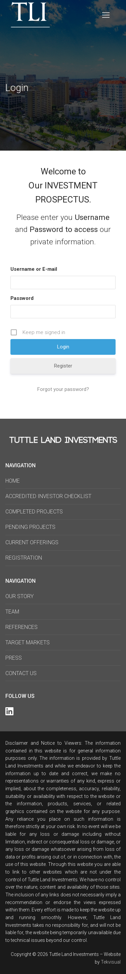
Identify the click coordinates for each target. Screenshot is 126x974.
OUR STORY (19, 596)
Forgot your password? (63, 389)
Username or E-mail (33, 269)
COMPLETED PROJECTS (34, 511)
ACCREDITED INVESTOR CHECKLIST (48, 496)
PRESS (13, 658)
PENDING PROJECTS (30, 527)
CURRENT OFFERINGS (31, 542)
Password (22, 298)
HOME (12, 481)
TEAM (12, 611)
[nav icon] (106, 15)
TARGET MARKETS (27, 642)
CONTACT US (21, 673)
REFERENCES (21, 627)
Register (63, 366)
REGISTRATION (23, 558)
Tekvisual (111, 962)
